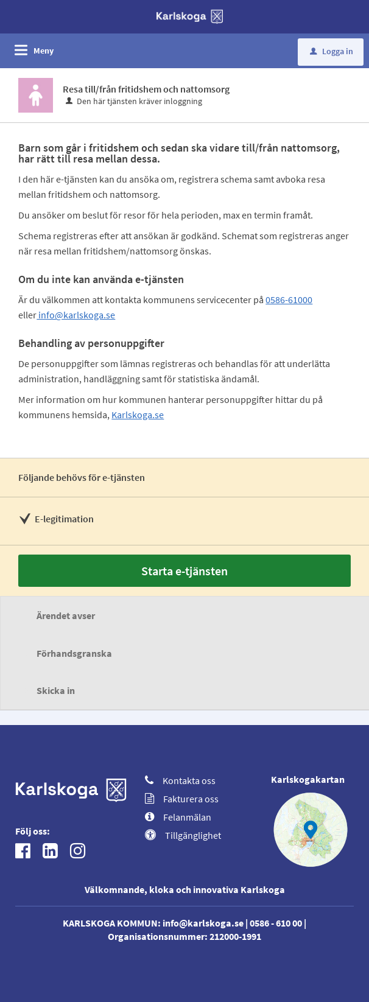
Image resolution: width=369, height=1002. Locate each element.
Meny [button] (43, 50)
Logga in (331, 51)
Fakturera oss (182, 799)
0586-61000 (288, 299)
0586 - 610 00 (276, 923)
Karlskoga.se (137, 414)
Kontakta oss (180, 780)
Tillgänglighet (183, 835)
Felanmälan (178, 817)
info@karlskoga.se (76, 315)
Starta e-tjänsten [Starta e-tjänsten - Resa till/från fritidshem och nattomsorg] (184, 570)
